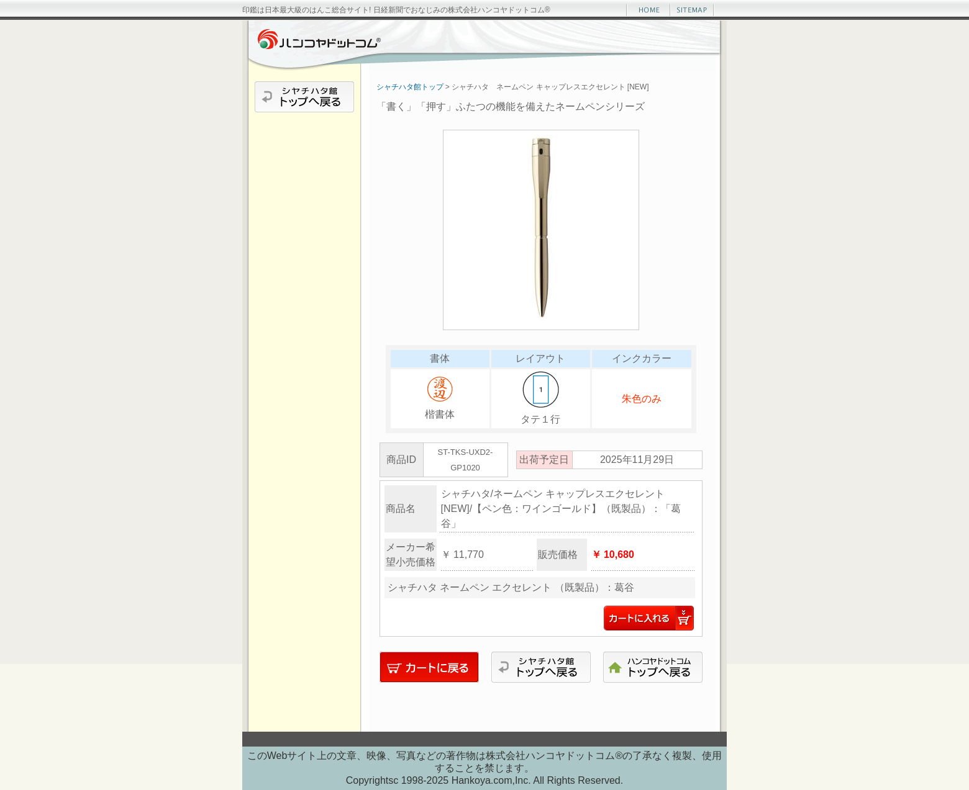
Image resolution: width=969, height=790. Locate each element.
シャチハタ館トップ (410, 87)
